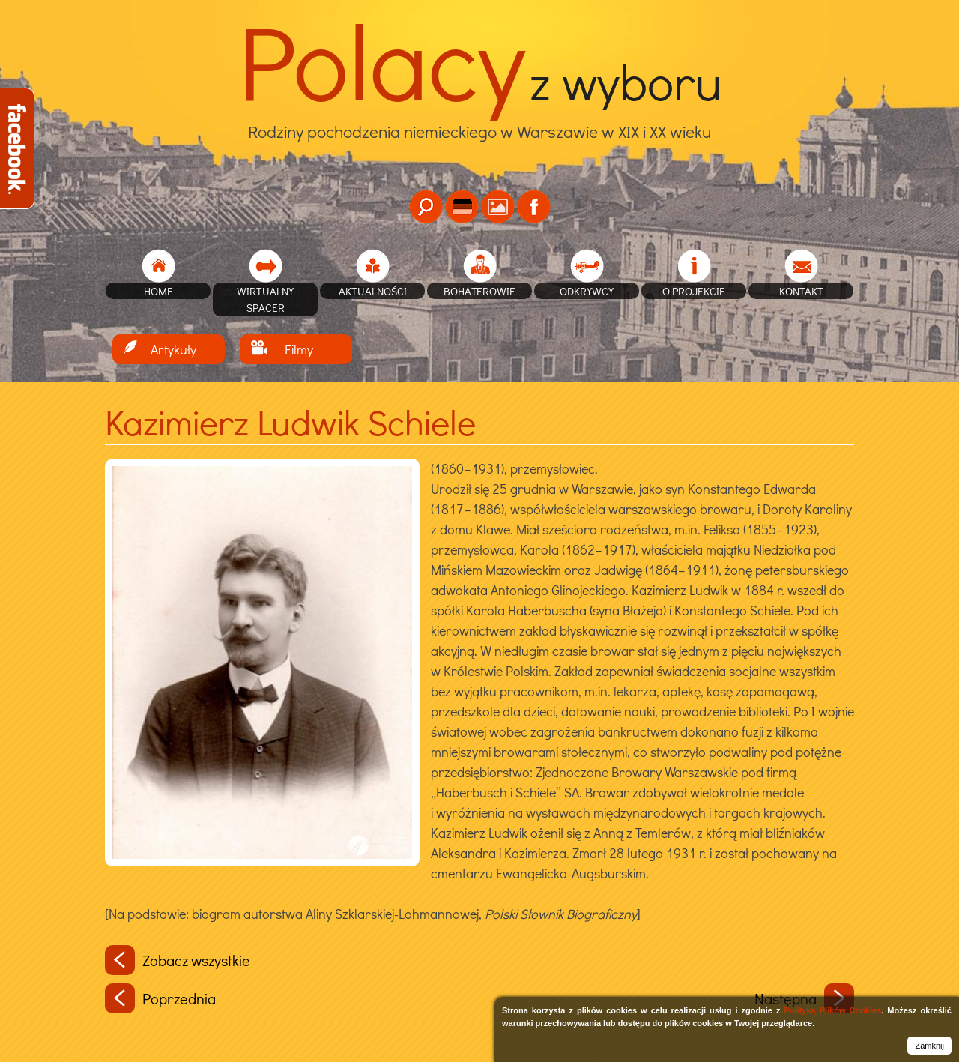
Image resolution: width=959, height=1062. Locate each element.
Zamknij (929, 1045)
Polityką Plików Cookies (832, 1010)
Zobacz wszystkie (177, 960)
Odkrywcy (587, 290)
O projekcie (693, 290)
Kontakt (801, 290)
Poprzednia (160, 998)
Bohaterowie (479, 290)
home (158, 290)
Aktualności (373, 290)
